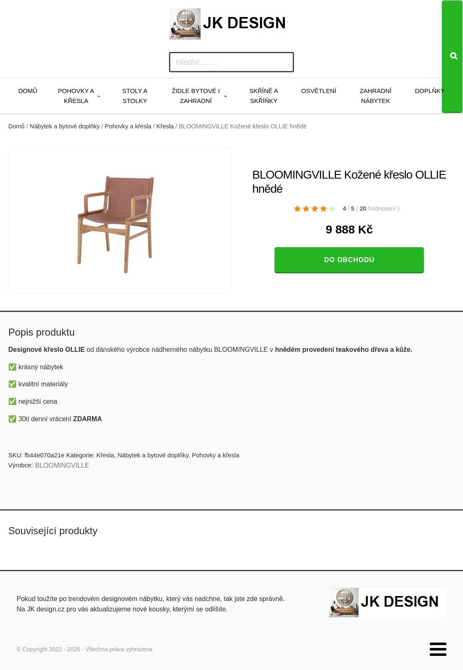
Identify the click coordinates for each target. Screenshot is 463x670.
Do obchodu (349, 259)
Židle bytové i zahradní (196, 95)
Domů (27, 90)
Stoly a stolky (134, 95)
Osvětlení (318, 90)
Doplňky (430, 90)
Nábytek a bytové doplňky (65, 126)
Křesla (165, 126)
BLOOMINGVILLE (62, 465)
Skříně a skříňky (264, 95)
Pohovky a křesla (76, 95)
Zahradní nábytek (376, 95)
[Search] (452, 56)
